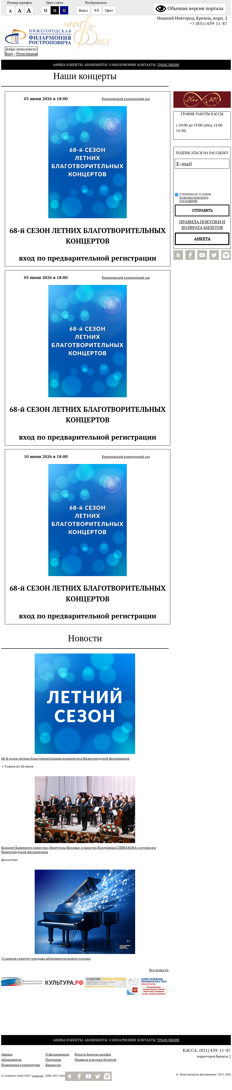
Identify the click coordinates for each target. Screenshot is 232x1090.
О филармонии (122, 65)
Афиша (6, 1054)
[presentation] (200, 179)
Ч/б (96, 10)
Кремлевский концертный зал (126, 99)
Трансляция (168, 65)
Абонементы (95, 65)
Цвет (109, 10)
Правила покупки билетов (95, 1059)
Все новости (159, 970)
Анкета (202, 239)
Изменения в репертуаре (20, 1065)
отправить (202, 210)
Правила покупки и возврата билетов (202, 224)
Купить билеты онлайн (93, 1054)
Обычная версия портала (189, 8)
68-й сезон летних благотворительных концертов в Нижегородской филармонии (65, 758)
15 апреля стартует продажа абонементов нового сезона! (46, 958)
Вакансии (53, 1065)
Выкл (83, 10)
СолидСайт (37, 1075)
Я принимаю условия (195, 198)
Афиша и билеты (68, 65)
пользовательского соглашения (193, 199)
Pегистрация (26, 53)
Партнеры (53, 1059)
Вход (9, 53)
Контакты (146, 65)
